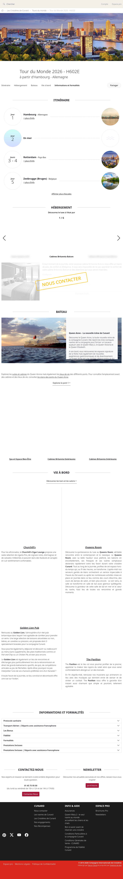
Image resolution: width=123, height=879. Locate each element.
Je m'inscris (92, 865)
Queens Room (93, 627)
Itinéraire (5, 85)
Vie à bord (46, 85)
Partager (114, 85)
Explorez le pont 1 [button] (61, 383)
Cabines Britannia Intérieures (103, 539)
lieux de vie (64, 374)
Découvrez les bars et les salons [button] (60, 560)
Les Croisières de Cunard (18, 10)
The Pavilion (93, 739)
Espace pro (117, 4)
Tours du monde (39, 10)
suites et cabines (19, 374)
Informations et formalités (67, 85)
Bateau (34, 85)
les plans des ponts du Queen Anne (52, 377)
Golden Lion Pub (29, 707)
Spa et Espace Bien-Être (20, 539)
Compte (104, 4)
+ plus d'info (29, 118)
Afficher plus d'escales (61, 194)
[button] (4, 238)
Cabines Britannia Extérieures (61, 539)
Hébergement (20, 85)
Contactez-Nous (31, 874)
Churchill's (30, 627)
